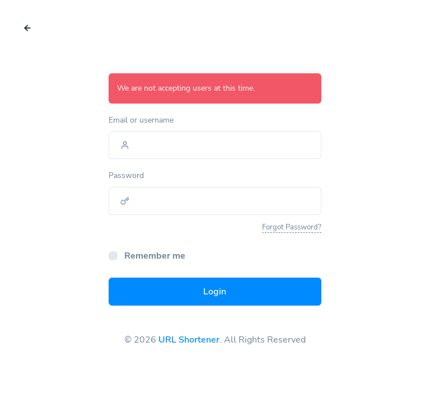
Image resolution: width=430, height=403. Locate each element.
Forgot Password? (291, 227)
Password (126, 175)
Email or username (141, 120)
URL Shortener (188, 340)
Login (214, 291)
